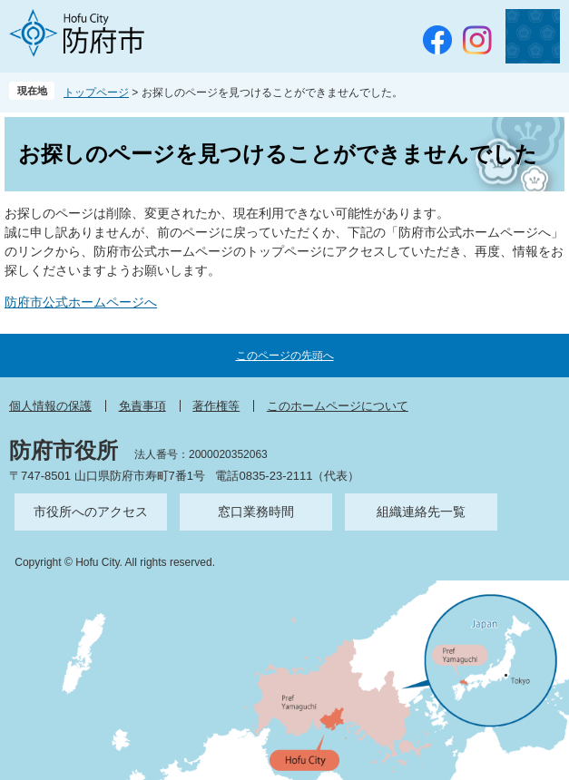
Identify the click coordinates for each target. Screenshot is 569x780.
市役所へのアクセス (91, 511)
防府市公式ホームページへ (81, 302)
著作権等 (216, 406)
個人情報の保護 (50, 406)
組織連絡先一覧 (421, 511)
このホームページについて (337, 406)
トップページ (96, 92)
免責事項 (142, 406)
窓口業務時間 (256, 511)
